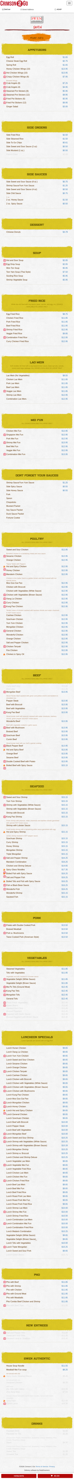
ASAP (59, 9)
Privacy (52, 1466)
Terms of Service (42, 1466)
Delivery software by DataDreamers (37, 1470)
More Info (36, 38)
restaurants (19, 1476)
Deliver (7, 9)
